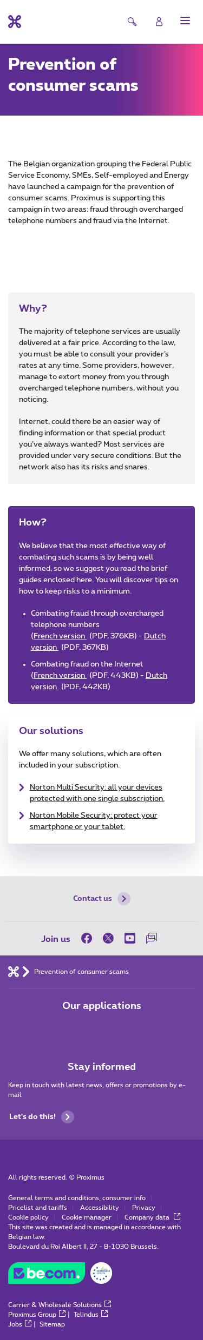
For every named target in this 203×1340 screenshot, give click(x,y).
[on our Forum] (151, 938)
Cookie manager (87, 1217)
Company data (152, 1217)
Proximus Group (37, 1314)
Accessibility (99, 1207)
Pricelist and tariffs (37, 1207)
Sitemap (52, 1324)
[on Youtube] (130, 938)
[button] (185, 20)
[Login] (159, 21)
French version (85, 636)
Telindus (91, 1314)
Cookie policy (28, 1217)
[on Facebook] (89, 938)
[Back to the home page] (14, 21)
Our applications (101, 1006)
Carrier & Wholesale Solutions (59, 1305)
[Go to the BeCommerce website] (60, 1275)
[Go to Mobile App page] (71, 1029)
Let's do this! (41, 1116)
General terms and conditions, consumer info (77, 1198)
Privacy (143, 1207)
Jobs (19, 1324)
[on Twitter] (108, 938)
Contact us (101, 898)
